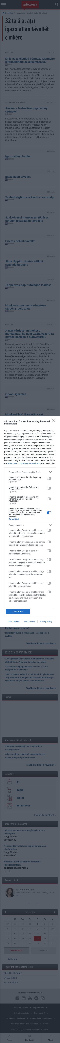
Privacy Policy (46, 621)
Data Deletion (14, 621)
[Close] (54, 421)
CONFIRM (18, 611)
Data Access (29, 621)
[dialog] (30, 521)
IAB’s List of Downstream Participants (24, 463)
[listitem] (30, 472)
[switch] (49, 478)
